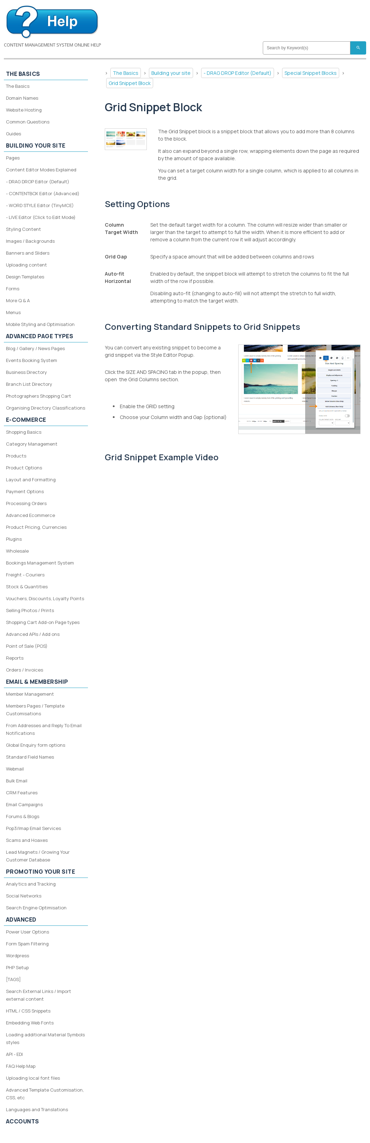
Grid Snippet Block (130, 83)
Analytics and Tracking (31, 884)
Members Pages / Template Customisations (35, 710)
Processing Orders (26, 503)
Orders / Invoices (24, 670)
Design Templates (25, 277)
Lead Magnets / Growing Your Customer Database (38, 856)
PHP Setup (17, 967)
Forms (12, 288)
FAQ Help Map (20, 1066)
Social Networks (23, 896)
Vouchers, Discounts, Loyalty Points (45, 598)
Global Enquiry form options (35, 745)
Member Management (30, 694)
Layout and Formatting (31, 479)
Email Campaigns (24, 804)
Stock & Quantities (27, 586)
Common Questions (27, 122)
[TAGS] (13, 979)
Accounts (22, 1121)
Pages (13, 158)
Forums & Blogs (22, 816)
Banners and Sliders (27, 253)
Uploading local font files (33, 1078)
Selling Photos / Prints (30, 610)
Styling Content (23, 229)
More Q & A (18, 300)
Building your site (171, 73)
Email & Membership (37, 682)
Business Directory (26, 372)
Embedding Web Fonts (30, 1023)
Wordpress (17, 955)
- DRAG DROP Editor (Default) (238, 73)
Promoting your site (40, 871)
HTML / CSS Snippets (28, 1011)
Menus (13, 312)
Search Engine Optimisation (36, 907)
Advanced (21, 919)
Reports (14, 658)
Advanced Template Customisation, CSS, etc (45, 1094)
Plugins (14, 539)
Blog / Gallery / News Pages (35, 348)
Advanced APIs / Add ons (33, 634)
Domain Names (22, 98)
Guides (13, 133)
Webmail (15, 769)
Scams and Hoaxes (27, 840)
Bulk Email (16, 781)
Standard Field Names (30, 757)
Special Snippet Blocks (311, 73)
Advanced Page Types (40, 336)
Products (16, 456)
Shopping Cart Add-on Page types (43, 622)
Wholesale (17, 551)
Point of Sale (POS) (27, 646)
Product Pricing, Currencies (36, 527)
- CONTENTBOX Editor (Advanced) (43, 193)
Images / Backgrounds (30, 241)
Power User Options (27, 932)
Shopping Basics (23, 432)
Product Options (24, 467)
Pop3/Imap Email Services (33, 828)
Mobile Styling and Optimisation (40, 324)
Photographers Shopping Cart (38, 396)
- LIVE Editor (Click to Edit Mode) (41, 217)
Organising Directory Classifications (45, 408)
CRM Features (21, 792)
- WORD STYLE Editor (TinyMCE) (40, 205)
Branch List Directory (29, 384)
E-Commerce (26, 420)
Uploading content (26, 265)
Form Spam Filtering (27, 943)
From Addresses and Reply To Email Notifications (44, 729)
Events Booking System (31, 360)
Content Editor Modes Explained (41, 169)
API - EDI (14, 1054)
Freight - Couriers (25, 575)
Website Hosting (24, 110)
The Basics (125, 73)
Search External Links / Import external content (38, 995)
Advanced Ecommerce (30, 515)
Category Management (31, 444)
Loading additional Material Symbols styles (45, 1038)
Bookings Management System (40, 563)
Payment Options (25, 491)
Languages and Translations (37, 1109)
